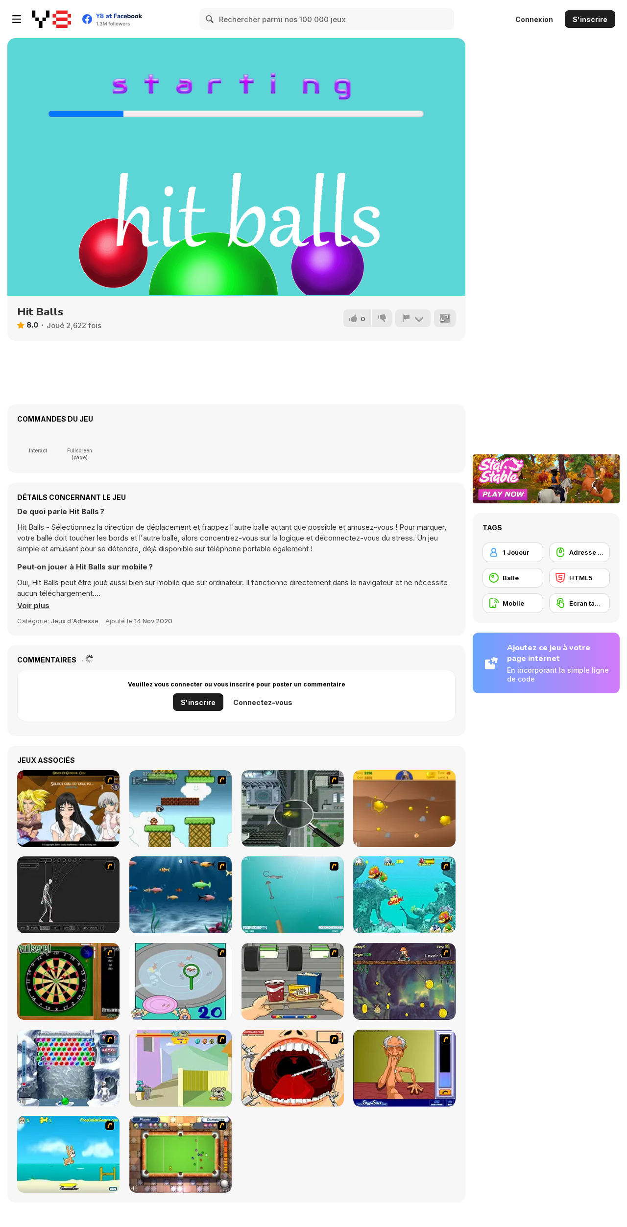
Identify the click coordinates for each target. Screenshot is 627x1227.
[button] (33, 605)
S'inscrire (590, 19)
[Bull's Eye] (68, 981)
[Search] (210, 19)
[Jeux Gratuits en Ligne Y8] (51, 19)
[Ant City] (292, 808)
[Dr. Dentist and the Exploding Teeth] (292, 1068)
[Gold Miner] (404, 808)
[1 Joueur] (512, 552)
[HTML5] (579, 578)
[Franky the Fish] (180, 894)
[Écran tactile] (579, 603)
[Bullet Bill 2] (180, 808)
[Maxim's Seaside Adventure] (68, 1154)
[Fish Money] (404, 981)
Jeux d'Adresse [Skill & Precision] (74, 621)
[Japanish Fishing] (180, 981)
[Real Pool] (180, 1154)
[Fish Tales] (404, 894)
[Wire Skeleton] (68, 894)
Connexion (534, 19)
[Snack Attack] (292, 981)
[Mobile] (512, 603)
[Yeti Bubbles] (68, 1068)
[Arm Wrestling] (404, 1068)
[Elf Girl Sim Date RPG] (68, 808)
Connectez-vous (262, 702)
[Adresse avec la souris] (579, 552)
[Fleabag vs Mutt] (180, 1068)
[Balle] (512, 578)
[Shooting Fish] (292, 894)
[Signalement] (413, 318)
